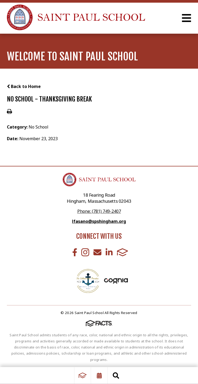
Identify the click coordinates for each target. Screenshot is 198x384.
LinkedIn (109, 252)
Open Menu (186, 18)
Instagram (85, 252)
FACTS (122, 252)
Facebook (74, 252)
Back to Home (24, 86)
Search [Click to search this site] (116, 375)
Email (97, 252)
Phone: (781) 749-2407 (99, 211)
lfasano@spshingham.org (99, 221)
